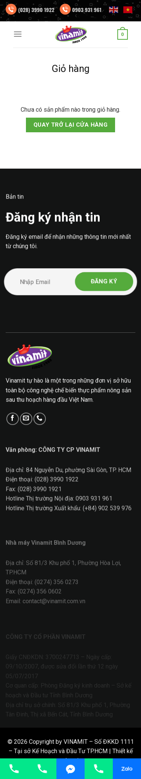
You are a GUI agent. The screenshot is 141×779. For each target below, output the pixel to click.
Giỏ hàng (70, 68)
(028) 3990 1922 (36, 9)
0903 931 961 (87, 9)
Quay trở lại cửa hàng (70, 124)
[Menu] (17, 33)
